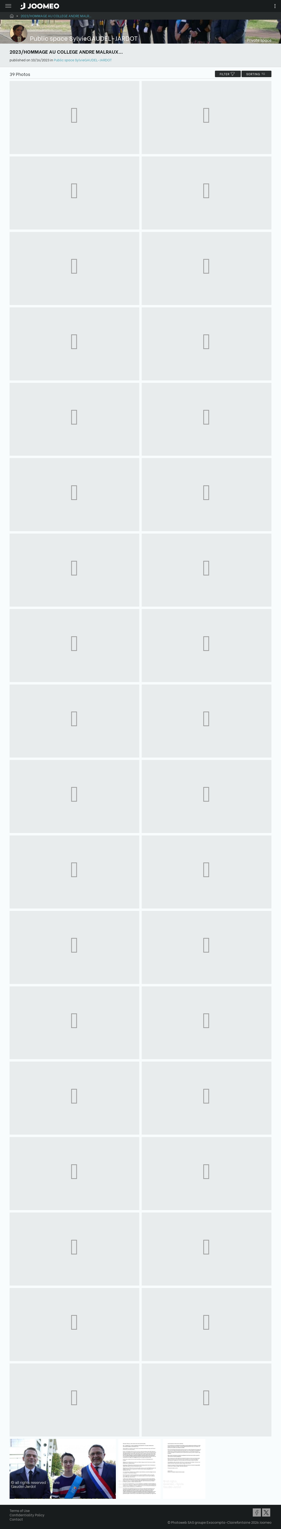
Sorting (256, 74)
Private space (259, 40)
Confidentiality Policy (27, 1514)
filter (228, 74)
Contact (16, 1519)
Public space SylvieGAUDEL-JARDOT (83, 59)
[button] (13, 1504)
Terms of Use (20, 1510)
